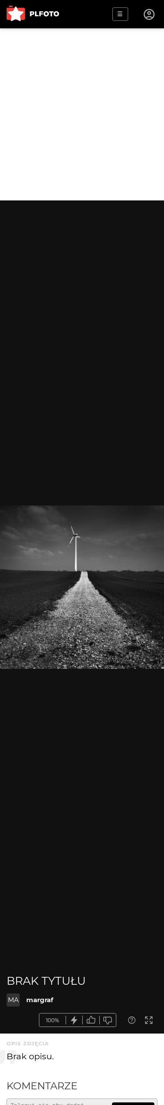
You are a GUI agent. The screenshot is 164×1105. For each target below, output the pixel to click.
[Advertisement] (82, 114)
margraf (39, 1000)
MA (13, 1000)
